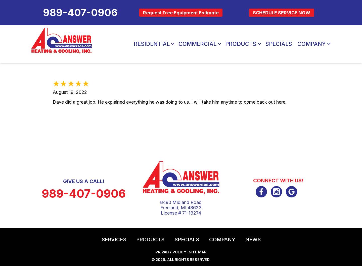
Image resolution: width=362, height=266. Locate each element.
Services (114, 240)
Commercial (197, 44)
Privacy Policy (170, 252)
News (253, 240)
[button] (173, 44)
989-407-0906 (84, 193)
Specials (278, 44)
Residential (152, 44)
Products (240, 44)
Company (311, 44)
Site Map (198, 252)
